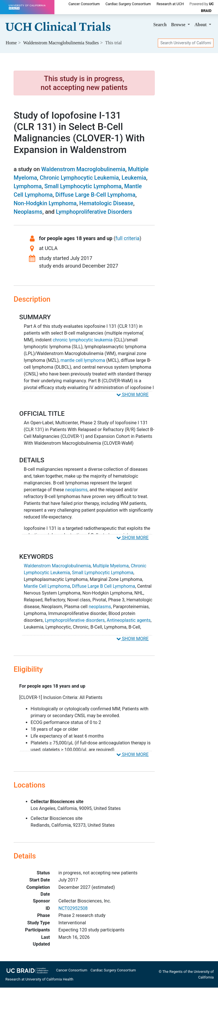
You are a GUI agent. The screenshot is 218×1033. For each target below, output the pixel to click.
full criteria (128, 238)
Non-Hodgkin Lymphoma (45, 203)
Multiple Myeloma (111, 565)
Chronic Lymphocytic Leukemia (79, 177)
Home (11, 42)
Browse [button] (178, 24)
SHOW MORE (132, 394)
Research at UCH (170, 4)
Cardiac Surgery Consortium (128, 4)
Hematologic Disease (106, 203)
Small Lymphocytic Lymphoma (82, 186)
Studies (61, 42)
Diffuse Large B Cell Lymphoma (103, 586)
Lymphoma (28, 186)
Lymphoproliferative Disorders (94, 211)
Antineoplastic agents (129, 620)
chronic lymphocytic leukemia (83, 340)
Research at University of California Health (39, 979)
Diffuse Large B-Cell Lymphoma (95, 194)
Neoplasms (28, 211)
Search (160, 24)
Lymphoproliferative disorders (75, 620)
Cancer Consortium (84, 4)
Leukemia (133, 177)
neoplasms (76, 489)
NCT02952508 (73, 908)
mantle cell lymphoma (82, 360)
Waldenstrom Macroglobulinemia (83, 169)
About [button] (201, 24)
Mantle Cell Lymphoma (47, 586)
